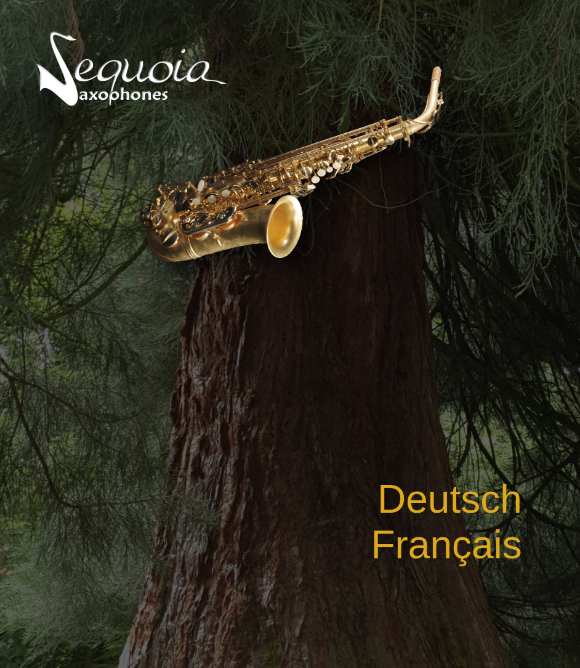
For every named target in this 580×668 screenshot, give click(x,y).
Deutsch (449, 499)
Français (446, 545)
